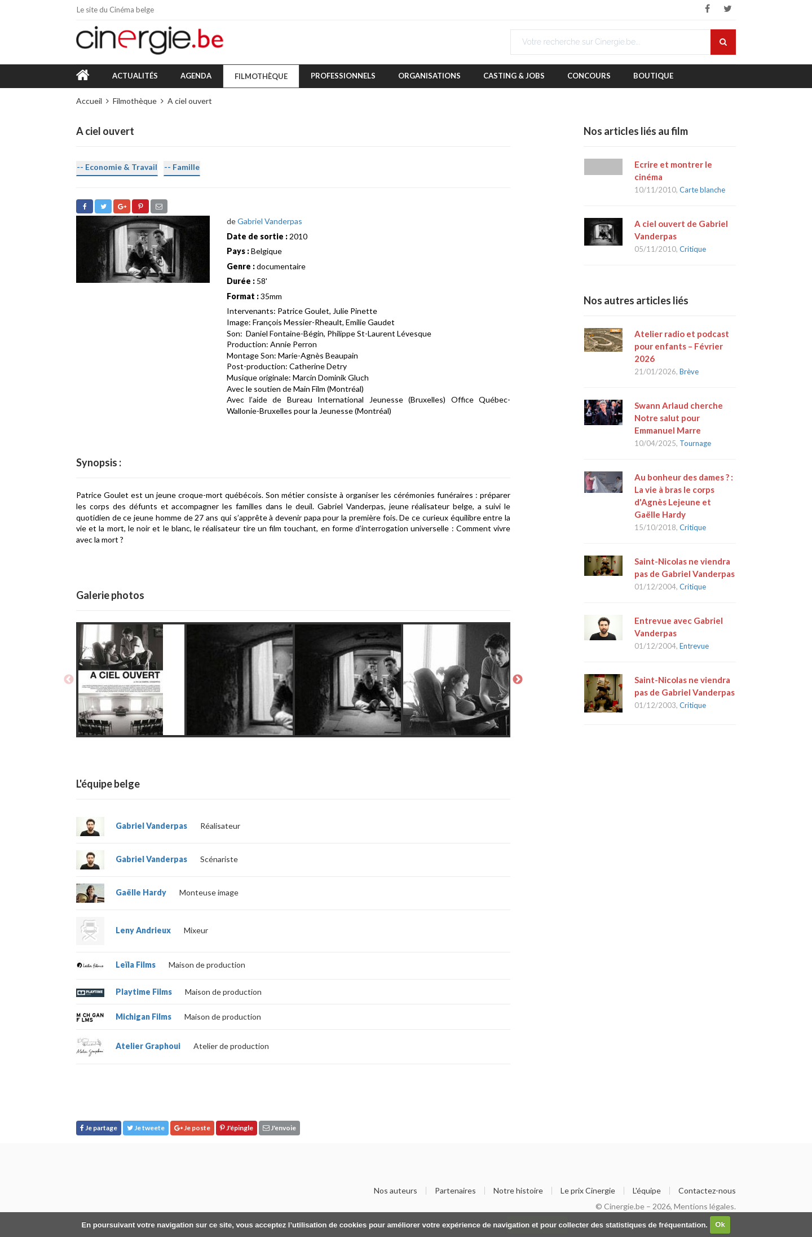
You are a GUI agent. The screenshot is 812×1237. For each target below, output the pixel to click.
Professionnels (343, 75)
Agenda (195, 75)
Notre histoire (518, 1191)
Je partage (98, 1128)
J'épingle (236, 1128)
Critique (692, 248)
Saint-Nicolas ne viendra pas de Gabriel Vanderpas (684, 567)
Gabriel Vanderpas (269, 221)
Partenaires (455, 1191)
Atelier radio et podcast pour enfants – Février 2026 (681, 346)
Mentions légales (704, 1206)
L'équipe (647, 1191)
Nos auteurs (395, 1191)
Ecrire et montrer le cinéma (673, 170)
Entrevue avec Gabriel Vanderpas (678, 626)
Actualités (135, 75)
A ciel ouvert (189, 101)
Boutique (653, 75)
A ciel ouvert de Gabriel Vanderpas (681, 229)
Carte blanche (702, 189)
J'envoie (279, 1128)
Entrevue (694, 645)
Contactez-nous (707, 1191)
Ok (720, 1224)
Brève (689, 371)
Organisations (429, 75)
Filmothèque (261, 76)
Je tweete (146, 1128)
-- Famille (182, 167)
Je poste (192, 1128)
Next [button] (517, 679)
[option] (131, 679)
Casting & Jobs (514, 75)
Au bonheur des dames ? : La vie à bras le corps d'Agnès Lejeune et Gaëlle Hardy (683, 495)
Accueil (89, 101)
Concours (589, 75)
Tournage (695, 443)
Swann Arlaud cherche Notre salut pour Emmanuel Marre (678, 417)
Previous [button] (68, 679)
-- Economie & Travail (117, 167)
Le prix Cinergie (588, 1191)
